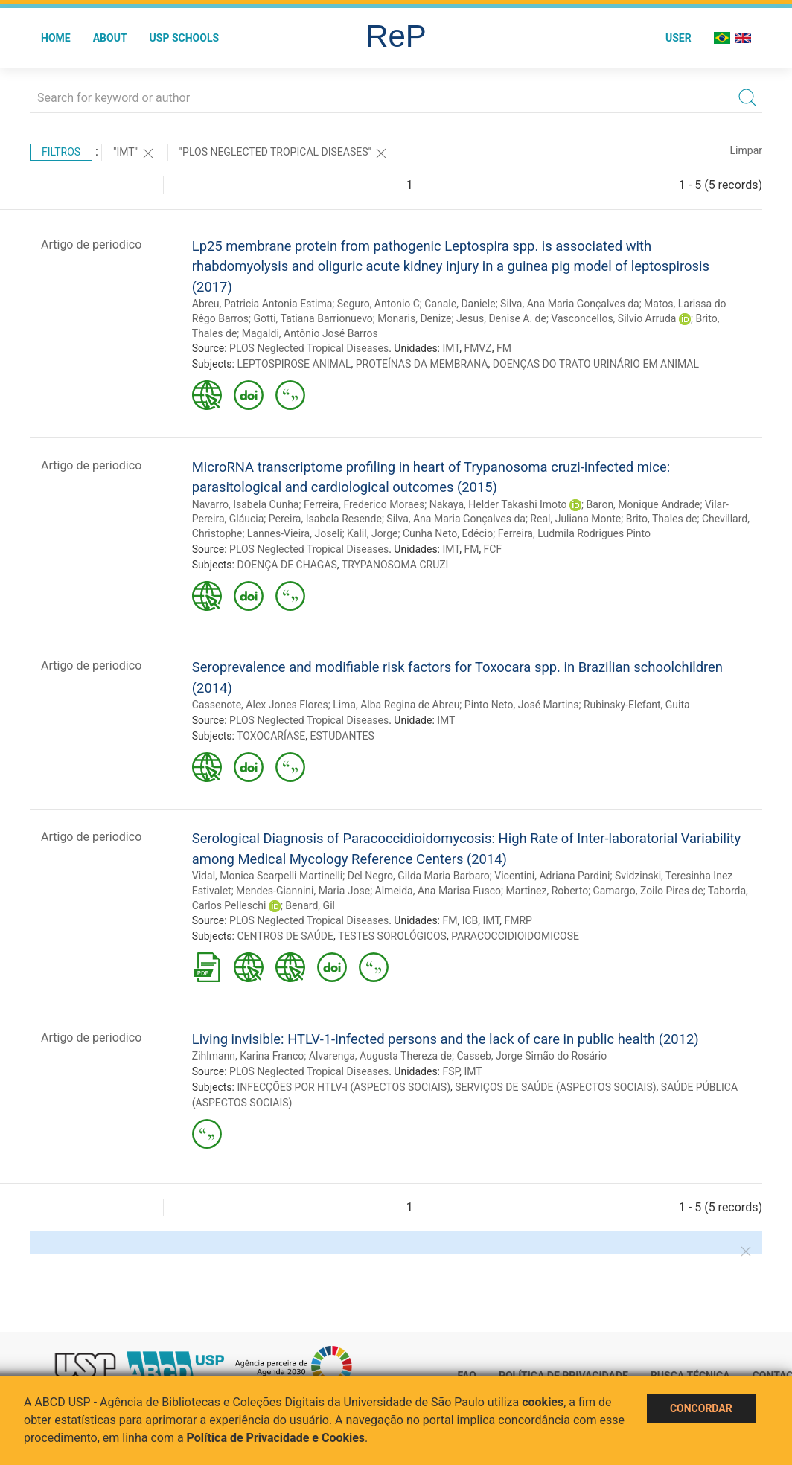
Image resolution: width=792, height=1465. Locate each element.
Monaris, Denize (414, 318)
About (110, 38)
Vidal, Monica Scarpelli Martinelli (267, 876)
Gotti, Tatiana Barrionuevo (313, 318)
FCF (493, 549)
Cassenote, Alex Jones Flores (260, 705)
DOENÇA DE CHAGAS (286, 565)
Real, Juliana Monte (575, 519)
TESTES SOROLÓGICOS (392, 936)
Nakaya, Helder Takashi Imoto (498, 504)
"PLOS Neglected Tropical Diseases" (284, 153)
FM (503, 348)
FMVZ (477, 348)
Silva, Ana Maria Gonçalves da (569, 304)
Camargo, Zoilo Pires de (648, 891)
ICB (470, 920)
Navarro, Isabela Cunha (245, 504)
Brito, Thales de (661, 519)
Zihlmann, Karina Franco (248, 1056)
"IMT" (134, 153)
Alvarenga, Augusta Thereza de (380, 1056)
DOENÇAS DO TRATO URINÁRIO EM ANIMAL (596, 364)
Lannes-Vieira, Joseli (294, 533)
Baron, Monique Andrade (643, 504)
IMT (450, 348)
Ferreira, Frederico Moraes (364, 504)
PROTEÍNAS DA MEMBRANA (422, 364)
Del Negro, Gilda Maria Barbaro (419, 876)
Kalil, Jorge (372, 533)
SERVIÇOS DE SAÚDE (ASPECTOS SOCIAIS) (555, 1087)
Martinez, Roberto (546, 891)
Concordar (701, 1408)
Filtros (61, 152)
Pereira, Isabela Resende (325, 519)
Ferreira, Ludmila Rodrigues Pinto (574, 533)
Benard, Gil (310, 905)
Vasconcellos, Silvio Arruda (613, 318)
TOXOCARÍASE (271, 736)
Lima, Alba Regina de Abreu (396, 705)
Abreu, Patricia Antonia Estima (262, 304)
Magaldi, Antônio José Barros (310, 333)
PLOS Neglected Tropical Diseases (309, 348)
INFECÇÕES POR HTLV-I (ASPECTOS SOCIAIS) (343, 1087)
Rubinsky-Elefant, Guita (637, 705)
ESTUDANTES (342, 736)
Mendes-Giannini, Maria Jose (303, 891)
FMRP (518, 920)
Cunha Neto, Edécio (448, 533)
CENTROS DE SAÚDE (285, 936)
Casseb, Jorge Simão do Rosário (531, 1056)
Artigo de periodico (91, 244)
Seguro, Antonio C (378, 304)
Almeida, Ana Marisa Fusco (438, 891)
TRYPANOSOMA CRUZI (395, 565)
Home (56, 38)
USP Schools (185, 38)
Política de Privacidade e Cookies (276, 1438)
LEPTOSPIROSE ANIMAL (294, 364)
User (678, 38)
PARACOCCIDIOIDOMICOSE (515, 936)
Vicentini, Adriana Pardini (552, 876)
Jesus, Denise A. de (501, 318)
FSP (450, 1071)
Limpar (746, 150)
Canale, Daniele (459, 304)
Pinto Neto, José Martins (521, 705)
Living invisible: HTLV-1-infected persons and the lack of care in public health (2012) (445, 1039)
